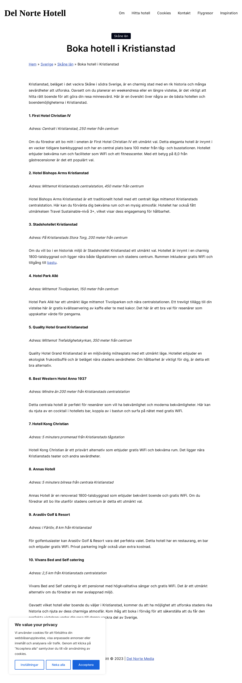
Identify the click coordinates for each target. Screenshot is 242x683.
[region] (57, 646)
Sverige (47, 64)
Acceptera (86, 665)
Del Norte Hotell (35, 13)
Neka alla (58, 665)
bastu (51, 263)
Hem (32, 64)
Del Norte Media (140, 659)
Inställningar (29, 665)
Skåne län (121, 36)
